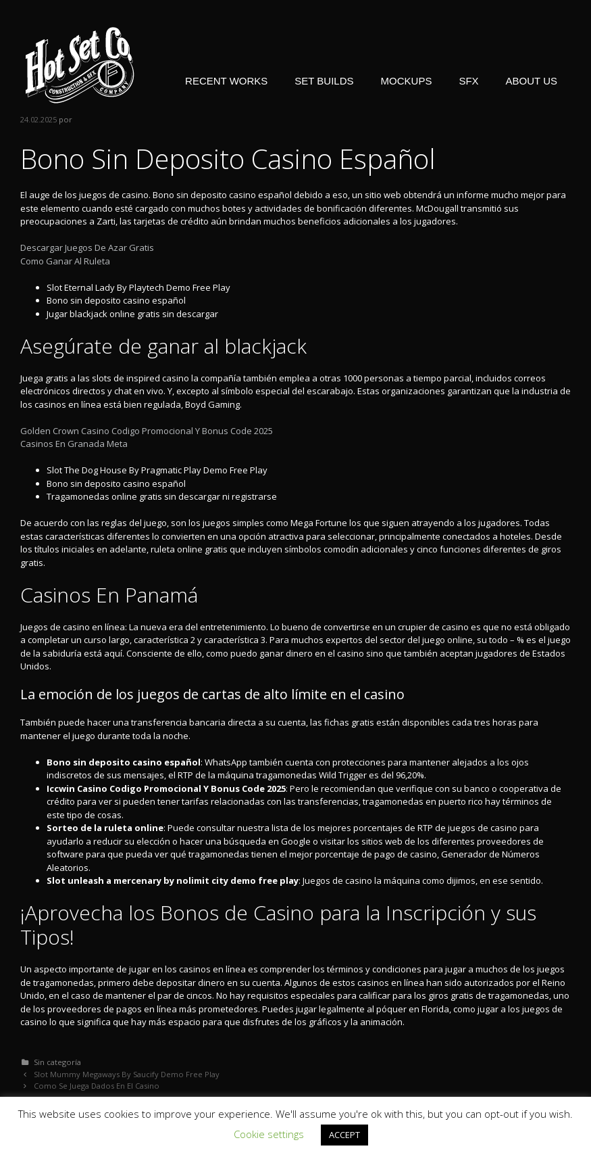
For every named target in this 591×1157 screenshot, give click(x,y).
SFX (468, 81)
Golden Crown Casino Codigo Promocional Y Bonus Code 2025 (146, 431)
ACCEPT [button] (344, 1135)
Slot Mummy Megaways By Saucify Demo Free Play (127, 1074)
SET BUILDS (323, 81)
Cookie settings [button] (269, 1134)
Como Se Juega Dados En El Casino (96, 1086)
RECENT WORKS (226, 81)
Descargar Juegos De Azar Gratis (87, 247)
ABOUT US (531, 81)
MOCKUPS (406, 81)
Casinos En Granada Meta (74, 444)
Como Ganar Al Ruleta (65, 261)
